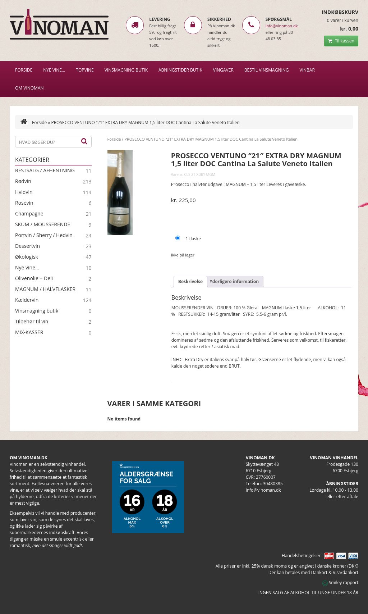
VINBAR (307, 70)
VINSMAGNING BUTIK (126, 70)
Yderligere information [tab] (234, 281)
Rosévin (24, 203)
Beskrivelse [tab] (190, 281)
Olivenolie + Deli (34, 278)
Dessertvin (27, 246)
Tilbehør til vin (31, 321)
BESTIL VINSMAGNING (266, 70)
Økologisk (26, 257)
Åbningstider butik (180, 70)
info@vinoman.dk (282, 25)
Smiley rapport (340, 582)
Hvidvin (24, 192)
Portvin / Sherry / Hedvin (44, 235)
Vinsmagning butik (36, 311)
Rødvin (23, 181)
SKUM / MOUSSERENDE (42, 224)
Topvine (84, 70)
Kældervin (26, 300)
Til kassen (341, 41)
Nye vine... (27, 267)
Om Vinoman (29, 88)
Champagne (29, 213)
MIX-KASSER (29, 332)
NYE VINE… (54, 70)
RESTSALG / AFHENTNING (45, 170)
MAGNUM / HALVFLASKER (45, 289)
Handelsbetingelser (301, 555)
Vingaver (223, 70)
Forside (23, 70)
